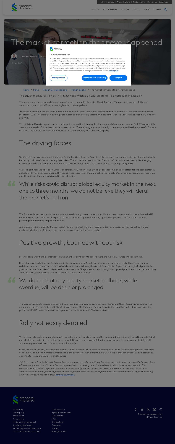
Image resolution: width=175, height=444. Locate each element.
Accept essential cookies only (94, 78)
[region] (88, 65)
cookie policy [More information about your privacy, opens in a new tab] (113, 71)
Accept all (118, 78)
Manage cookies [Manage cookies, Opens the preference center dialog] (58, 78)
